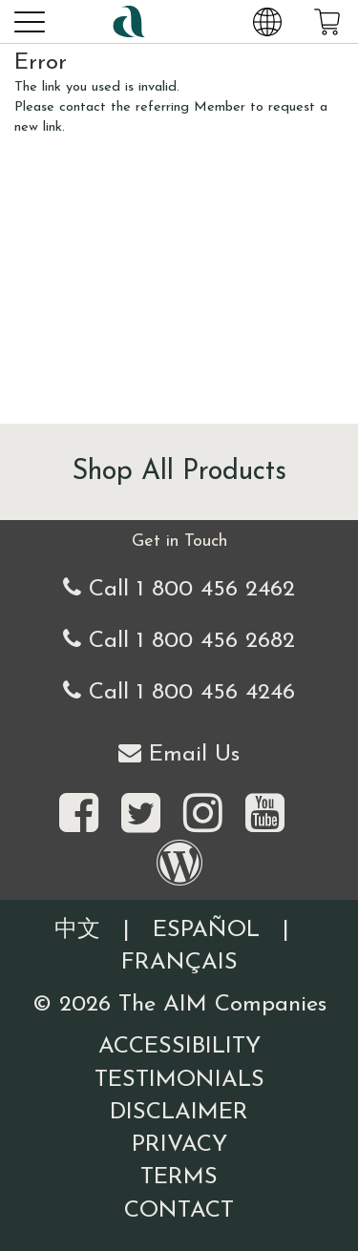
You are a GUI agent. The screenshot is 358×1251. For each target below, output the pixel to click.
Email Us (179, 753)
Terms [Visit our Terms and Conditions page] (179, 1177)
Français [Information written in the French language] (179, 962)
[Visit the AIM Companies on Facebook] (78, 815)
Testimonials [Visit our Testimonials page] (179, 1080)
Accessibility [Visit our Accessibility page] (179, 1046)
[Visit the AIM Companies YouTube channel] (264, 815)
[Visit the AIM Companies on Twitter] (140, 815)
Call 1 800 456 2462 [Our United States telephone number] (179, 588)
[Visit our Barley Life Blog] (179, 864)
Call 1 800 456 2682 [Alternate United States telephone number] (179, 640)
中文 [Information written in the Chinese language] (77, 930)
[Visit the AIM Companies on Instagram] (202, 815)
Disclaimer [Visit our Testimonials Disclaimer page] (179, 1112)
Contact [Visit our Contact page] (179, 1210)
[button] (28, 21)
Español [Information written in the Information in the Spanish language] (206, 930)
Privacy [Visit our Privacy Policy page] (179, 1145)
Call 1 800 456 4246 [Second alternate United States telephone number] (179, 691)
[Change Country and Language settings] (267, 21)
